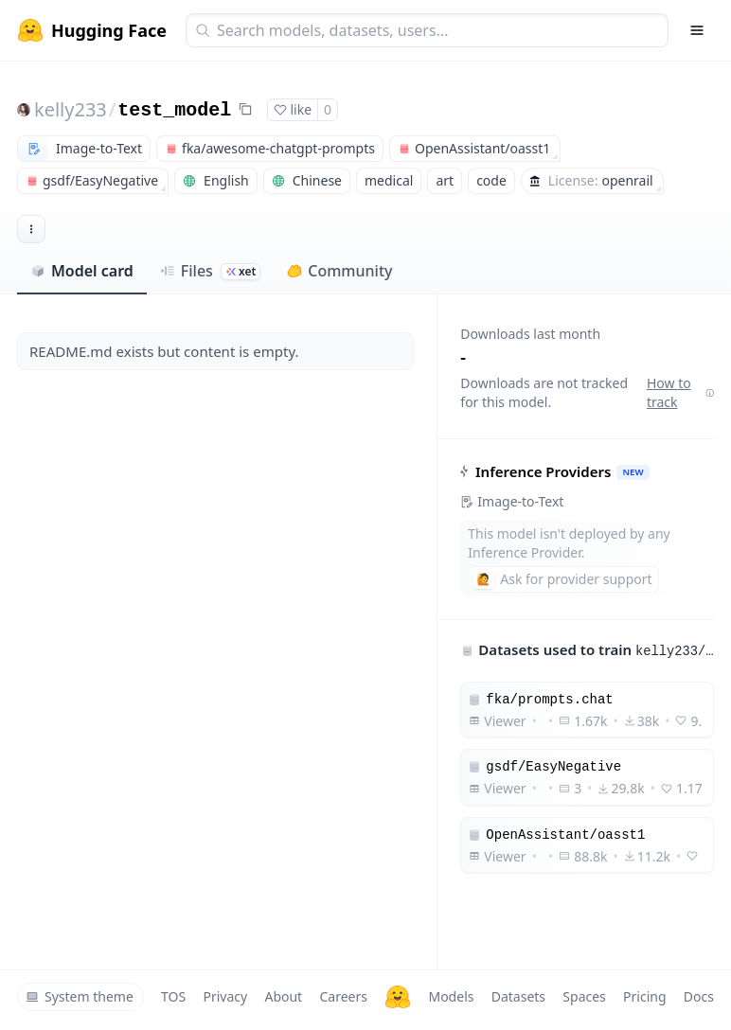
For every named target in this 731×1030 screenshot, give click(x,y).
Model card (82, 270)
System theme (80, 996)
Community (339, 270)
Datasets (518, 996)
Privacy (225, 996)
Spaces (583, 996)
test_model (174, 110)
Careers (342, 996)
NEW (633, 472)
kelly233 (70, 109)
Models (450, 996)
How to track (680, 392)
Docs (699, 996)
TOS (173, 996)
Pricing (644, 996)
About (283, 996)
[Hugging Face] (397, 997)
